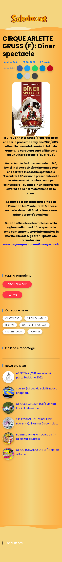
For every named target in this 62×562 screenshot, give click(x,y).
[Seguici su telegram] (46, 5)
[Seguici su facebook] (34, 5)
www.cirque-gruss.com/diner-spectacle (31, 244)
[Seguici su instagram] (40, 5)
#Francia (45, 62)
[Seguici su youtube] (57, 5)
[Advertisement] (27, 491)
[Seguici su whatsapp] (52, 5)
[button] (20, 68)
